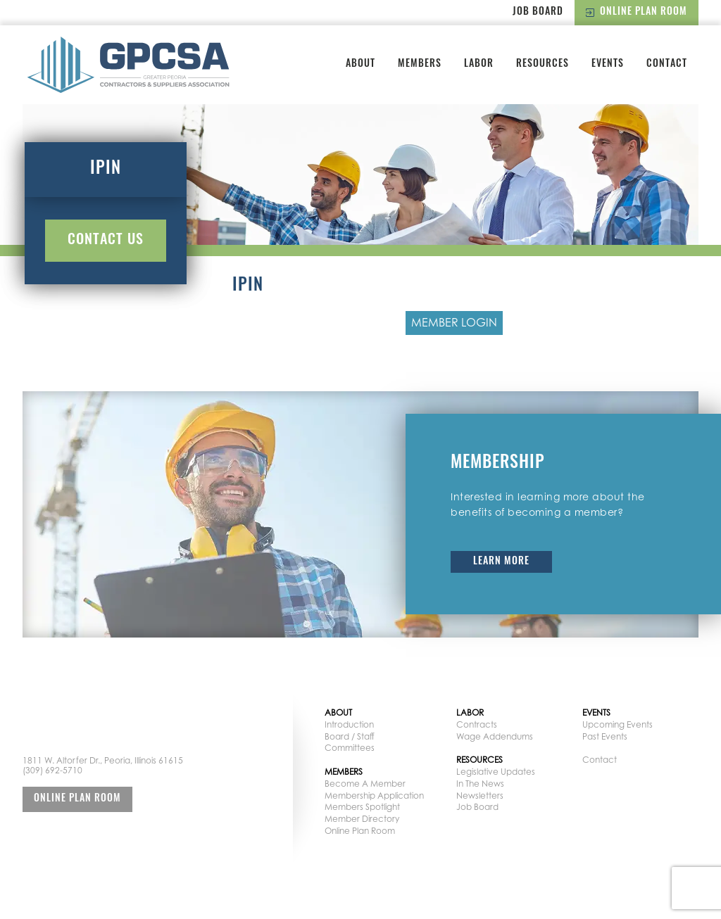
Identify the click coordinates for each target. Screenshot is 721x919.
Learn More (501, 562)
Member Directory (362, 818)
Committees (350, 747)
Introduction (349, 724)
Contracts (476, 724)
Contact (666, 64)
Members (419, 64)
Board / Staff (350, 736)
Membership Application (374, 795)
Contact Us (106, 241)
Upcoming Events (617, 724)
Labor (479, 64)
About (360, 64)
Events (607, 64)
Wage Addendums (494, 736)
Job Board (538, 12)
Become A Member (365, 783)
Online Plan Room (636, 12)
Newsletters (479, 795)
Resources (542, 64)
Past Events (604, 736)
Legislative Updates (495, 771)
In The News (480, 783)
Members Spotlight (362, 806)
